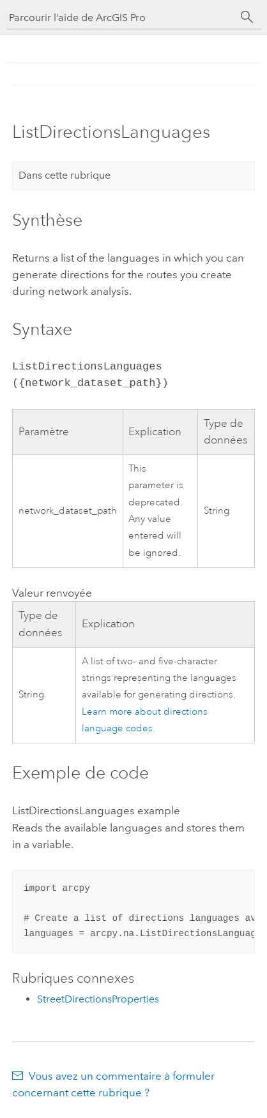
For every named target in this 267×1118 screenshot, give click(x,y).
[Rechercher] (247, 17)
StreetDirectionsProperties (98, 999)
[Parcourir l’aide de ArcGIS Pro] (121, 17)
